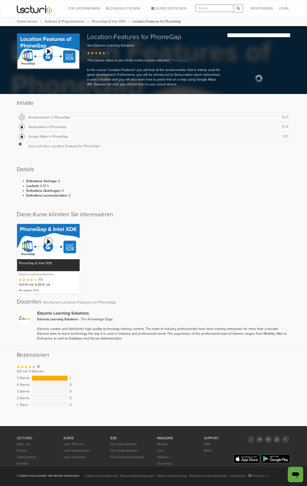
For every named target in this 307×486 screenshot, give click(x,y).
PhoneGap (178, 60)
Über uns (24, 444)
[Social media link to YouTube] (277, 439)
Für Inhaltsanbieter (124, 451)
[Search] (238, 8)
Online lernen (27, 21)
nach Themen (74, 444)
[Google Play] (275, 458)
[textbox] (214, 8)
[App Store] (247, 458)
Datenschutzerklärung (101, 476)
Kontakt (22, 464)
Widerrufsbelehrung (172, 476)
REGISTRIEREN (262, 8)
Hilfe (207, 444)
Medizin (163, 444)
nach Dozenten (75, 457)
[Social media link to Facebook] (251, 439)
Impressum (238, 476)
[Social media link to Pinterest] (268, 439)
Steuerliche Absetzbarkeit (208, 476)
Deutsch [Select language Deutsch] (258, 476)
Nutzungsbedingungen (137, 476)
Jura (160, 451)
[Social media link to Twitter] (260, 439)
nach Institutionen (77, 451)
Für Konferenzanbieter (127, 457)
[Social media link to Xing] (286, 439)
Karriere (163, 457)
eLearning (164, 464)
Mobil (208, 451)
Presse (22, 451)
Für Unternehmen (123, 444)
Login (284, 8)
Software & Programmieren (64, 21)
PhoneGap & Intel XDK (108, 21)
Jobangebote (26, 457)
